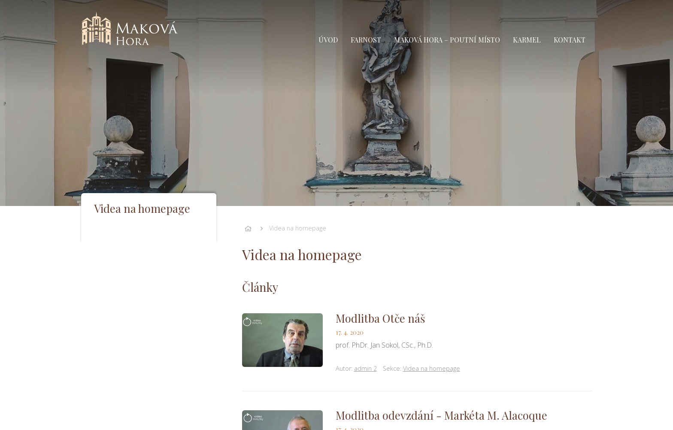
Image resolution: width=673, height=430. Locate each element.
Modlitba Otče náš (380, 318)
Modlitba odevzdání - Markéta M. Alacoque (441, 415)
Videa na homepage (297, 228)
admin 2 (365, 368)
